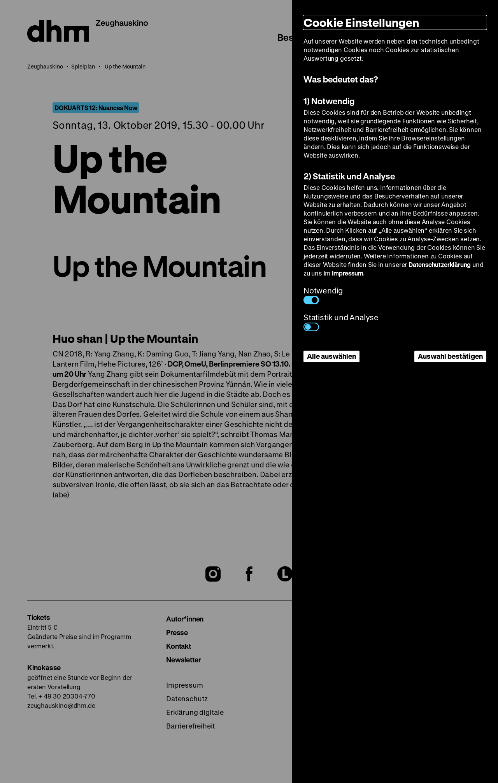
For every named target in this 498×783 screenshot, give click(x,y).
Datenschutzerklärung (440, 264)
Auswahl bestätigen (450, 356)
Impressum (347, 273)
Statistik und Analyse (341, 321)
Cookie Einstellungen (361, 22)
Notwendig (323, 294)
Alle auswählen (331, 356)
